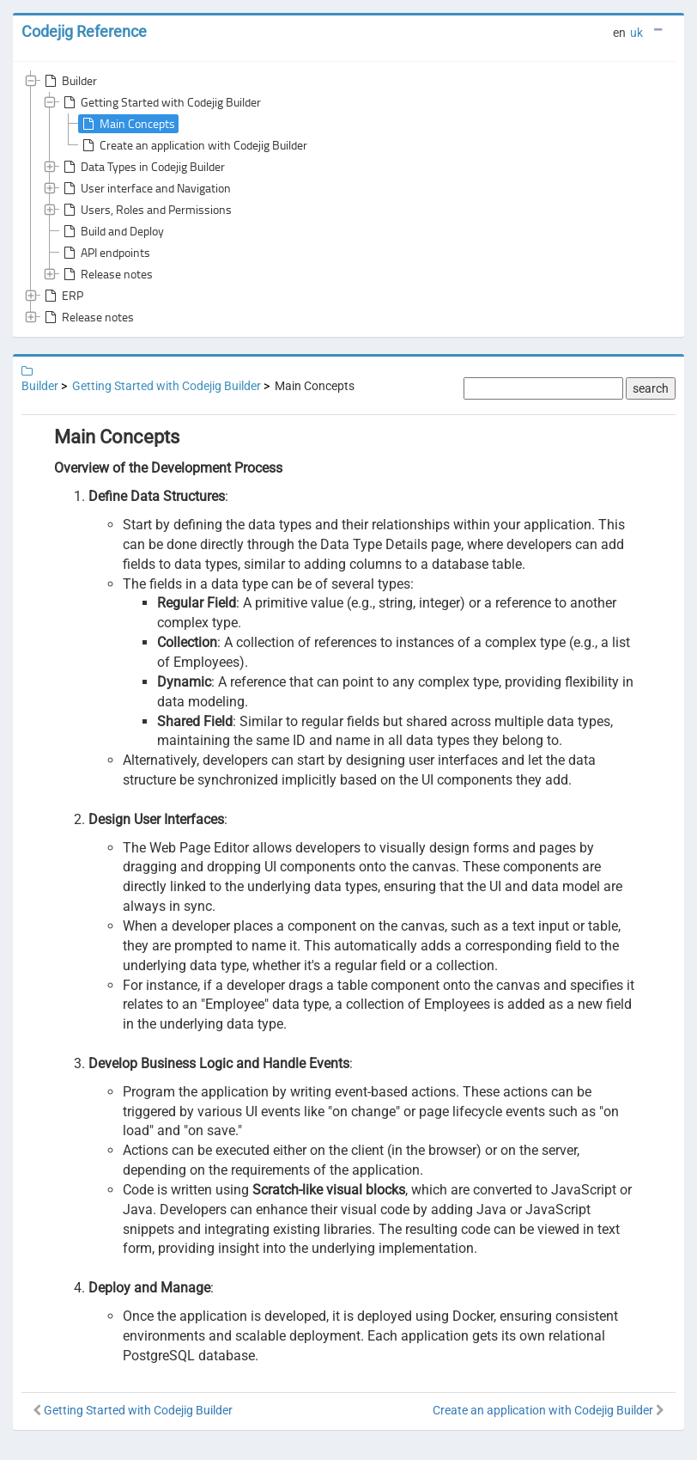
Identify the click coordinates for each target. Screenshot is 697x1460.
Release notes (106, 274)
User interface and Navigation (145, 188)
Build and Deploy (112, 231)
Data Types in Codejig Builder (142, 166)
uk (636, 33)
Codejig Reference (84, 31)
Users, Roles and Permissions (146, 209)
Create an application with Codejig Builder (193, 145)
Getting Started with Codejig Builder (160, 102)
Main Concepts (127, 123)
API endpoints (105, 252)
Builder (69, 80)
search (651, 388)
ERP (62, 295)
